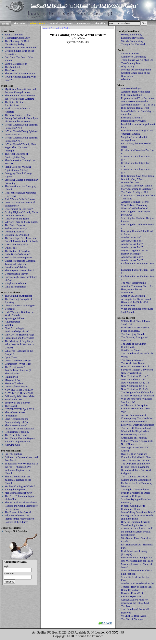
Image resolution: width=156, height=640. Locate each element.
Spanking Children (15, 318)
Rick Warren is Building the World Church (19, 313)
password (9, 573)
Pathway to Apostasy (16, 228)
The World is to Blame (133, 363)
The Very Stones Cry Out (18, 114)
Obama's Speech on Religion (20, 305)
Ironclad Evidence (14, 231)
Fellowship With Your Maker (20, 396)
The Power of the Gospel (18, 512)
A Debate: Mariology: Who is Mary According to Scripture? (137, 187)
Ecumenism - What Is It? (18, 363)
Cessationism (128, 534)
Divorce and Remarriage (17, 360)
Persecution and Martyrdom (19, 337)
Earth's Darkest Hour (16, 63)
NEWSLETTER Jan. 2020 (19, 392)
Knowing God (12, 444)
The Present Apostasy (132, 359)
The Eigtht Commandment (135, 489)
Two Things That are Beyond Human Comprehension (20, 440)
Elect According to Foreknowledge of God (17, 330)
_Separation (11, 415)
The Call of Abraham (132, 619)
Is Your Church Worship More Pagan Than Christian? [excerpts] (21, 147)
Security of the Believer (17, 402)
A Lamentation (12, 321)
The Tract (126, 606)
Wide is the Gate (130, 182)
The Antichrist (12, 66)
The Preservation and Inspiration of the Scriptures (19, 427)
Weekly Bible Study (131, 34)
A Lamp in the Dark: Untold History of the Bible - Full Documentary (136, 302)
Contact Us (83, 23)
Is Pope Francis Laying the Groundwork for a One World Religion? (136, 470)
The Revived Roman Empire (20, 73)
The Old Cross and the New (135, 463)
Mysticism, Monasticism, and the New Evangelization (20, 90)
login (6, 566)
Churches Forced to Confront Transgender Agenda (20, 262)
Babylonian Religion (16, 283)
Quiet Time (11, 247)
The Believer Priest (15, 412)
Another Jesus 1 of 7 (132, 237)
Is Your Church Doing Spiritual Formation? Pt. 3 (21, 139)
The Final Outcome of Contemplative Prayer (16, 155)
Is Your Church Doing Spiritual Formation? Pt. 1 (21, 126)
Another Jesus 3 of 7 (132, 240)
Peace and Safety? (130, 330)
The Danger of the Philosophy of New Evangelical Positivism (137, 394)
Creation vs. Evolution (133, 295)
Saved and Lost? (13, 399)
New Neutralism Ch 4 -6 (134, 385)
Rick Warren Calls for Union (20, 199)
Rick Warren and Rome (17, 218)
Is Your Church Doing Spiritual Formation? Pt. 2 (21, 133)
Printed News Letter (61, 23)
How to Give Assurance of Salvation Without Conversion (137, 368)
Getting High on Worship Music (21, 212)
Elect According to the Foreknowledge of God (17, 420)
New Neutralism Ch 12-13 (135, 382)
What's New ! (37, 23)
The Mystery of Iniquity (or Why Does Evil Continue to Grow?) (19, 344)
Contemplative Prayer (16, 273)
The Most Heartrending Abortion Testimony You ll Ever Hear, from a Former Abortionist (138, 287)
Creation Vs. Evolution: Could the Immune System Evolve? (137, 530)
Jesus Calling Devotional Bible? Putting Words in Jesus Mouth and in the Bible (138, 515)
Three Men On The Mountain (20, 47)
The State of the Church (133, 343)
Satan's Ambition (14, 34)
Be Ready (10, 308)
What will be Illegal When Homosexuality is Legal (135, 433)
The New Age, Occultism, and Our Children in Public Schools (21, 239)
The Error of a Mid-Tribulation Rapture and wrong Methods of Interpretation (21, 505)
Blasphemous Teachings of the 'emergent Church (137, 132)
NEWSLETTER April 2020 (19, 409)
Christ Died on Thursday (134, 437)
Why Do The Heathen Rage (19, 334)
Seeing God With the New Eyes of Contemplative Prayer (21, 120)
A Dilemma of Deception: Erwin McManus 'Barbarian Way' (135, 408)
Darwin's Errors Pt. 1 (16, 215)
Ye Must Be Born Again (133, 615)
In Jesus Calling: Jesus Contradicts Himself (133, 507)
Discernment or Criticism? (18, 208)
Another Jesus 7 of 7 (132, 260)
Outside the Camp (130, 350)
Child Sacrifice (129, 346)
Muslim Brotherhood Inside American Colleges (135, 494)
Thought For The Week (133, 44)
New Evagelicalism (131, 372)
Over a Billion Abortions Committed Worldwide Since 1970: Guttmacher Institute (136, 457)
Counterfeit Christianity (17, 37)
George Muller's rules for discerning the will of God (135, 601)
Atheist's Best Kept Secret (134, 201)
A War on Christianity (16, 244)
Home (5, 23)
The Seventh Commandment (136, 427)
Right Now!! (11, 376)
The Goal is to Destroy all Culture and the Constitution (136, 478)
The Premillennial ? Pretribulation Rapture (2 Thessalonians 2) (18, 370)
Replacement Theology (17, 431)
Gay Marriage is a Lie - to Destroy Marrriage (134, 252)
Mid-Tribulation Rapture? (18, 257)
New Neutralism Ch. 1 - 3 (134, 376)
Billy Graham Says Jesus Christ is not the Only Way (137, 177)
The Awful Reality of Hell (134, 192)
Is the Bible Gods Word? (18, 254)
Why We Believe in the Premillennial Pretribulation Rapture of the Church (19, 518)
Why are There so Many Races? (21, 221)
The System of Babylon (17, 250)
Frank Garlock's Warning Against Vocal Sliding (18, 168)
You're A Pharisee (14, 383)
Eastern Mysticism (131, 596)
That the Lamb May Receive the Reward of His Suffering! (20, 97)
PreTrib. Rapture (13, 453)
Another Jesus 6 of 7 (132, 256)
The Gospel (11, 405)
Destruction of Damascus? (135, 327)
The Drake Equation (15, 225)
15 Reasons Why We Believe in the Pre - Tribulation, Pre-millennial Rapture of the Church (21, 468)
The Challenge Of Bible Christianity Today (17, 42)
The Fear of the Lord (16, 435)
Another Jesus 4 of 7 (132, 243)
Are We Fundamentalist (133, 414)
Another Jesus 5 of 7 (132, 247)
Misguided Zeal (13, 379)
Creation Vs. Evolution (17, 234)
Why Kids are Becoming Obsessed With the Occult (134, 206)
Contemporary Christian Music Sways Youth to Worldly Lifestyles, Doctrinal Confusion (137, 421)
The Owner (11, 70)
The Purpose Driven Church (19, 270)
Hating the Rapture (15, 489)
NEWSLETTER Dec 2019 (19, 389)
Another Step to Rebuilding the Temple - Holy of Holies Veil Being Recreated (137, 586)
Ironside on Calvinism (16, 267)
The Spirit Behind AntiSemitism (14, 103)
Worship (9, 324)
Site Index (19, 23)
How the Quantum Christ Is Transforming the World (135, 523)
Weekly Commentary (132, 41)
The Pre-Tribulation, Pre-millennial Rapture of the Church (18, 480)
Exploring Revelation (132, 37)
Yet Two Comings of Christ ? (20, 486)
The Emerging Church (133, 333)
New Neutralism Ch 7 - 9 (134, 389)
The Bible (99, 23)
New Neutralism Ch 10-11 (135, 379)
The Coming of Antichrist (18, 295)
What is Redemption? (16, 286)
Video (67, 28)
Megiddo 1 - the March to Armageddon (134, 138)
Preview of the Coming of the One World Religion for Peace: (137, 559)
